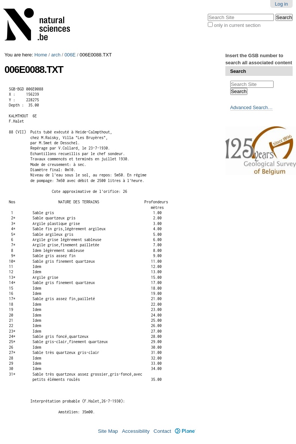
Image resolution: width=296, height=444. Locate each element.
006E (69, 55)
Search (238, 71)
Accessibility (135, 431)
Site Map (108, 431)
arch (56, 55)
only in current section (237, 25)
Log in (281, 4)
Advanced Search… (251, 107)
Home (40, 55)
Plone (185, 431)
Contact (162, 431)
